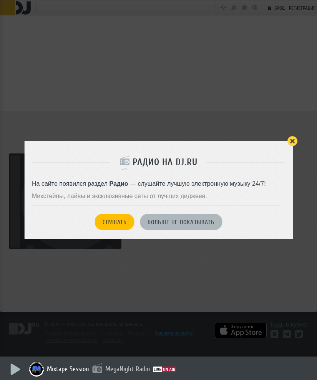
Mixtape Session (68, 369)
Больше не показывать (181, 222)
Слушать (115, 222)
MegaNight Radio (127, 369)
